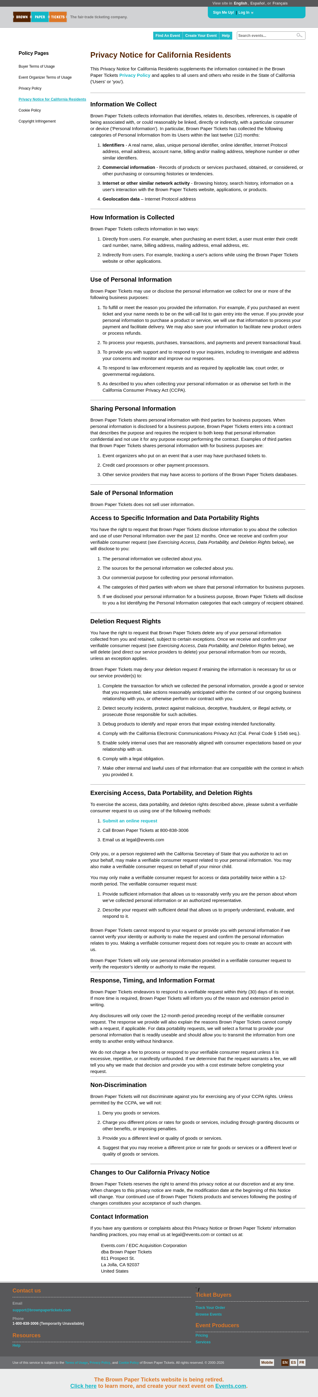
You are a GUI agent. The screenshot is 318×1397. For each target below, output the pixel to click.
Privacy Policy (30, 88)
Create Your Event (201, 36)
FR (301, 1362)
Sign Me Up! (223, 12)
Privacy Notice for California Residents (52, 99)
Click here (83, 1386)
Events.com (230, 1386)
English (240, 3)
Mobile (267, 1362)
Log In (243, 12)
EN (285, 1362)
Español (258, 3)
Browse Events (209, 1314)
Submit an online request (130, 820)
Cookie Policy (30, 110)
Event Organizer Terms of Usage (45, 77)
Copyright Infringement (37, 121)
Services (203, 1342)
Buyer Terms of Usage (37, 66)
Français (280, 3)
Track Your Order (210, 1308)
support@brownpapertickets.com (42, 1310)
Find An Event (168, 36)
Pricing (202, 1335)
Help (226, 36)
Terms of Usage (76, 1362)
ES (293, 1362)
